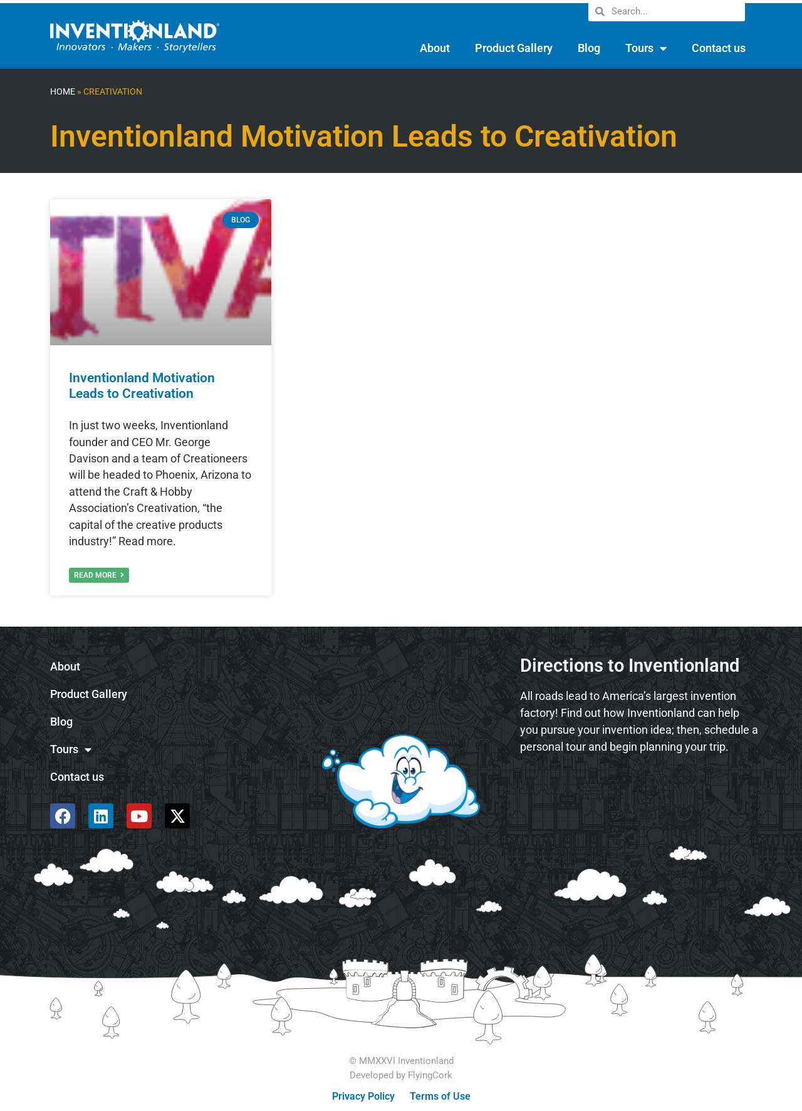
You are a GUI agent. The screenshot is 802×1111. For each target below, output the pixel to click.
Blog (589, 48)
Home (62, 91)
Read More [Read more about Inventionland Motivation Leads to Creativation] (99, 575)
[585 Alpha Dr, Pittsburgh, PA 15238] (639, 797)
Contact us (719, 48)
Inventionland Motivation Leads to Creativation (142, 385)
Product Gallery (514, 48)
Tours (646, 48)
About (435, 48)
